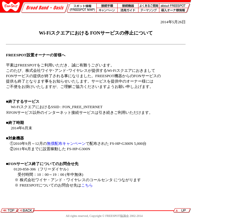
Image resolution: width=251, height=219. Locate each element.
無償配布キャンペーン (66, 143)
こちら (87, 185)
